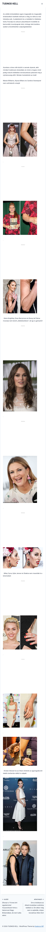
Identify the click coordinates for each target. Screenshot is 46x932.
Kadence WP (39, 926)
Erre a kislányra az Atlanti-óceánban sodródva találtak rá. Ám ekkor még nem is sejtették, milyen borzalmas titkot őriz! (34, 906)
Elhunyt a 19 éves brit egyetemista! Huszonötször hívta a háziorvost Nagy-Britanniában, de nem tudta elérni (11, 907)
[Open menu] (42, 3)
